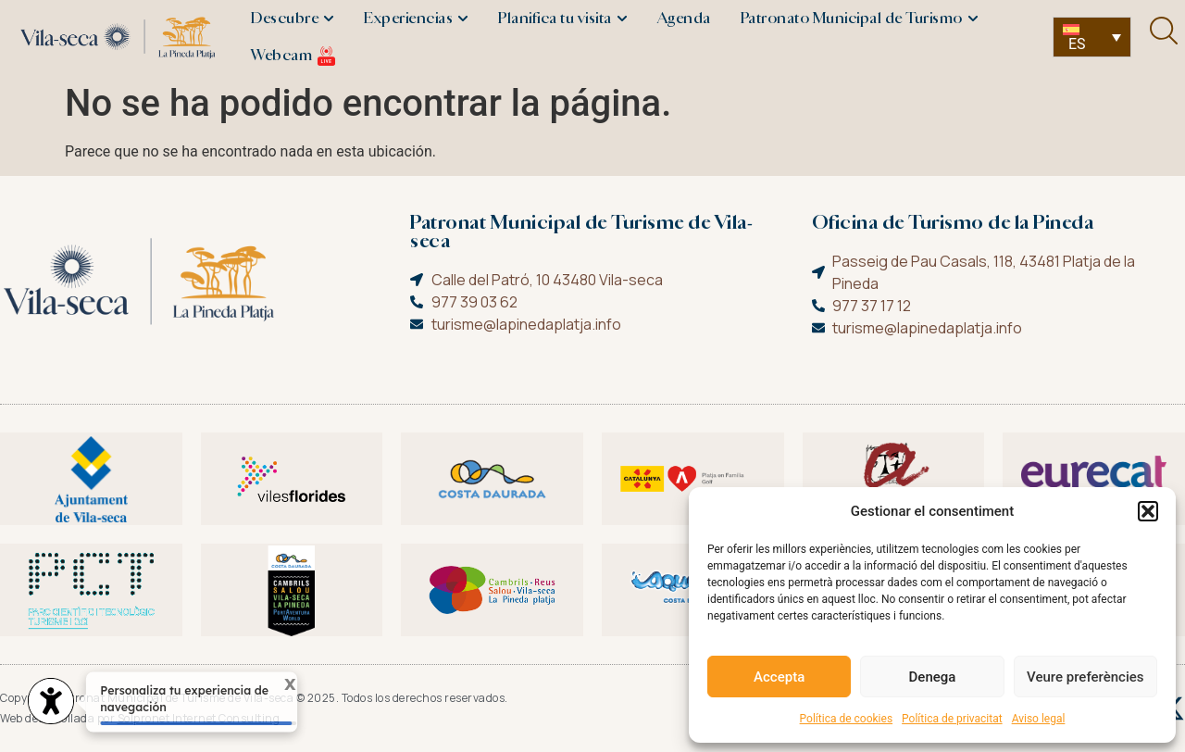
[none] (1092, 37)
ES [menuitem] (1077, 44)
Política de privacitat (952, 718)
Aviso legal (1039, 718)
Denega (932, 677)
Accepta (779, 677)
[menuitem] (1092, 37)
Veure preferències (1085, 677)
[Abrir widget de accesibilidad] (51, 703)
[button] (1148, 511)
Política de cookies (846, 718)
